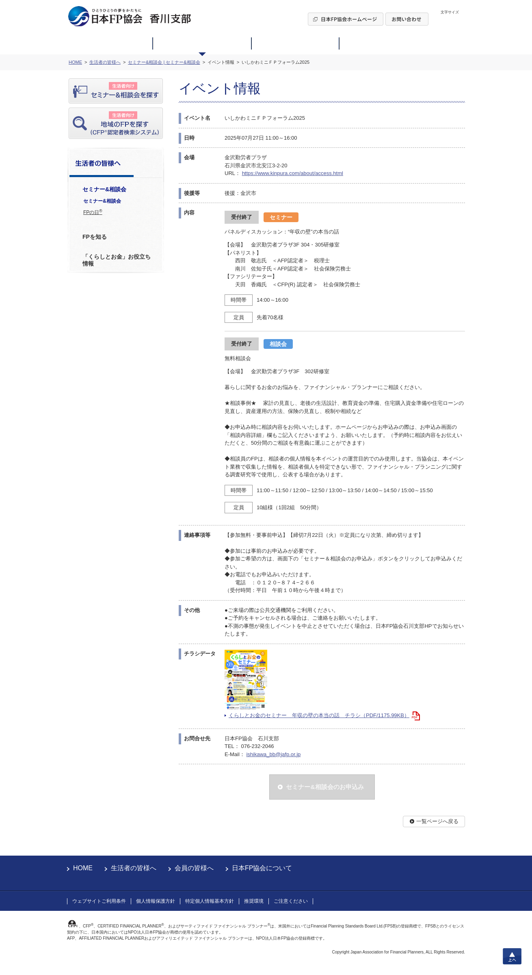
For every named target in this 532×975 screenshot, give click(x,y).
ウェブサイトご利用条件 (99, 901)
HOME (83, 868)
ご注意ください (291, 901)
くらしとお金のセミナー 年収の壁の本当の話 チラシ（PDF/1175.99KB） (319, 715)
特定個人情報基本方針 (209, 901)
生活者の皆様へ (133, 868)
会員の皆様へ (194, 868)
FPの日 (92, 212)
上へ (512, 956)
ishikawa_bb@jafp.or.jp (273, 754)
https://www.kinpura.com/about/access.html (292, 173)
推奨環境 (254, 901)
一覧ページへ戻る (437, 821)
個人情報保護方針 (155, 901)
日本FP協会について (262, 868)
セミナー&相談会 (102, 201)
